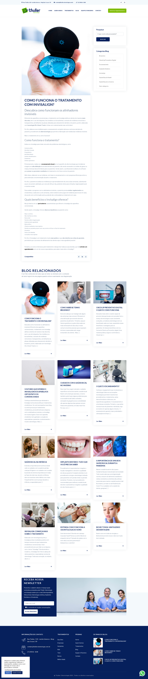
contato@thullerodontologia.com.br (63, 2)
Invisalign (102, 73)
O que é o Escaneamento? (107, 386)
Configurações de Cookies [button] (13, 670)
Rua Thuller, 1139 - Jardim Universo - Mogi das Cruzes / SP (36, 2)
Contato (98, 10)
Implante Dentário (104, 69)
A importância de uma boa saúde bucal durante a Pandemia (108, 463)
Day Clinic (60, 639)
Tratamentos (69, 10)
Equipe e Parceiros (87, 10)
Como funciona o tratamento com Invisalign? (115, 640)
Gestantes (60, 646)
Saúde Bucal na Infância (36, 462)
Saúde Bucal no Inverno (106, 82)
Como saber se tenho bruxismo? (113, 651)
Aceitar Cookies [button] (17, 672)
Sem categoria (103, 86)
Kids (58, 649)
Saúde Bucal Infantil (105, 77)
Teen (59, 653)
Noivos (59, 656)
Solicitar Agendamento (117, 10)
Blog (77, 10)
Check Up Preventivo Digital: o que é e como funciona (115, 660)
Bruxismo (102, 56)
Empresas (60, 643)
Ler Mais (38, 353)
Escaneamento (103, 64)
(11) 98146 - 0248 (81, 2)
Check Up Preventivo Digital (107, 60)
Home (50, 10)
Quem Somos (58, 10)
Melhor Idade (61, 659)
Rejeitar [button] (8, 672)
